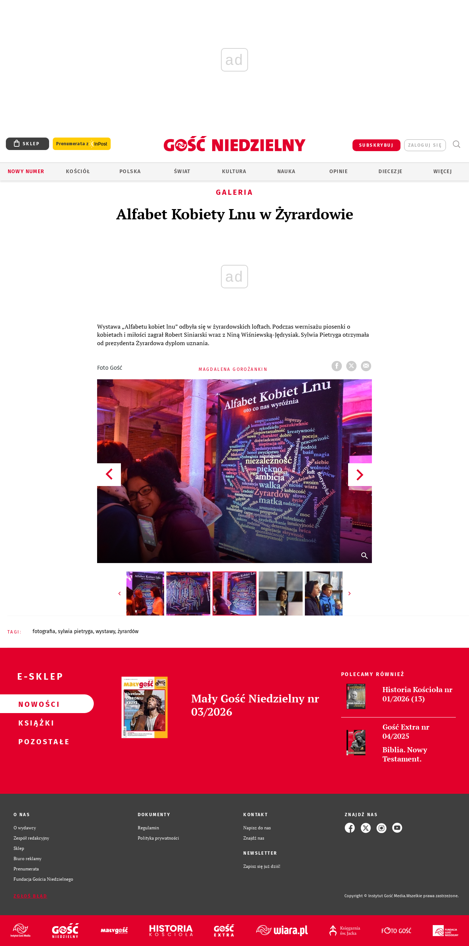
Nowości (35, 704)
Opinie (338, 171)
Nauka (286, 171)
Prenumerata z (81, 144)
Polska (130, 171)
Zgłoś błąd (30, 896)
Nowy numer (26, 171)
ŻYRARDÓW (128, 631)
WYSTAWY (105, 631)
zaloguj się (425, 145)
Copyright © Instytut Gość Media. (375, 896)
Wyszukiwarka (456, 144)
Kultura (234, 171)
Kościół (78, 171)
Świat (182, 171)
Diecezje (390, 171)
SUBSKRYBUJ (376, 145)
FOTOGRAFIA (44, 631)
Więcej (442, 171)
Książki (35, 723)
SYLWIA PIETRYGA (75, 631)
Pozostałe (35, 741)
